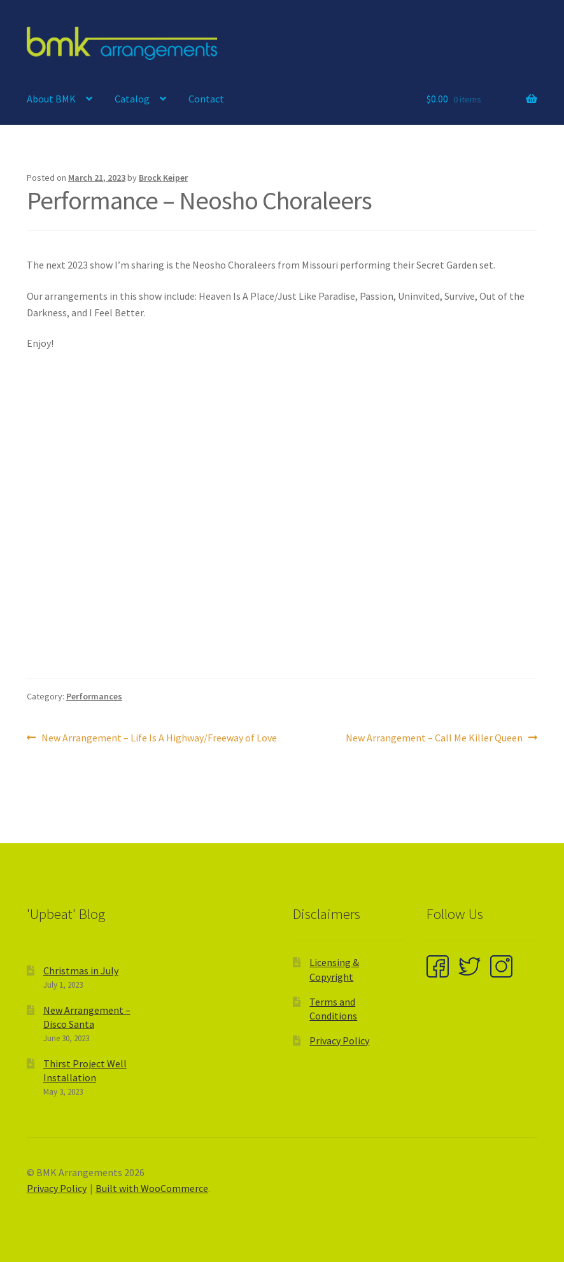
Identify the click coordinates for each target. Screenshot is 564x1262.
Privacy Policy (339, 1040)
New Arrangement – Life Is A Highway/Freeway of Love (159, 738)
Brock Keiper (163, 177)
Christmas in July (80, 970)
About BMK (51, 98)
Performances (94, 696)
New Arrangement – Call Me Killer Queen (434, 738)
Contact (206, 98)
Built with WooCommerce (151, 1188)
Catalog (132, 98)
